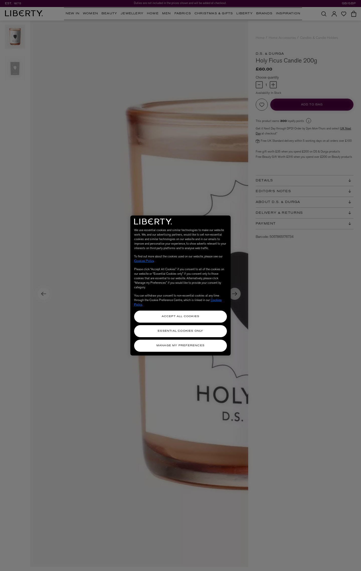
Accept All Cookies (181, 316)
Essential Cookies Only (180, 331)
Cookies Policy (144, 261)
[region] (180, 285)
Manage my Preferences (180, 345)
